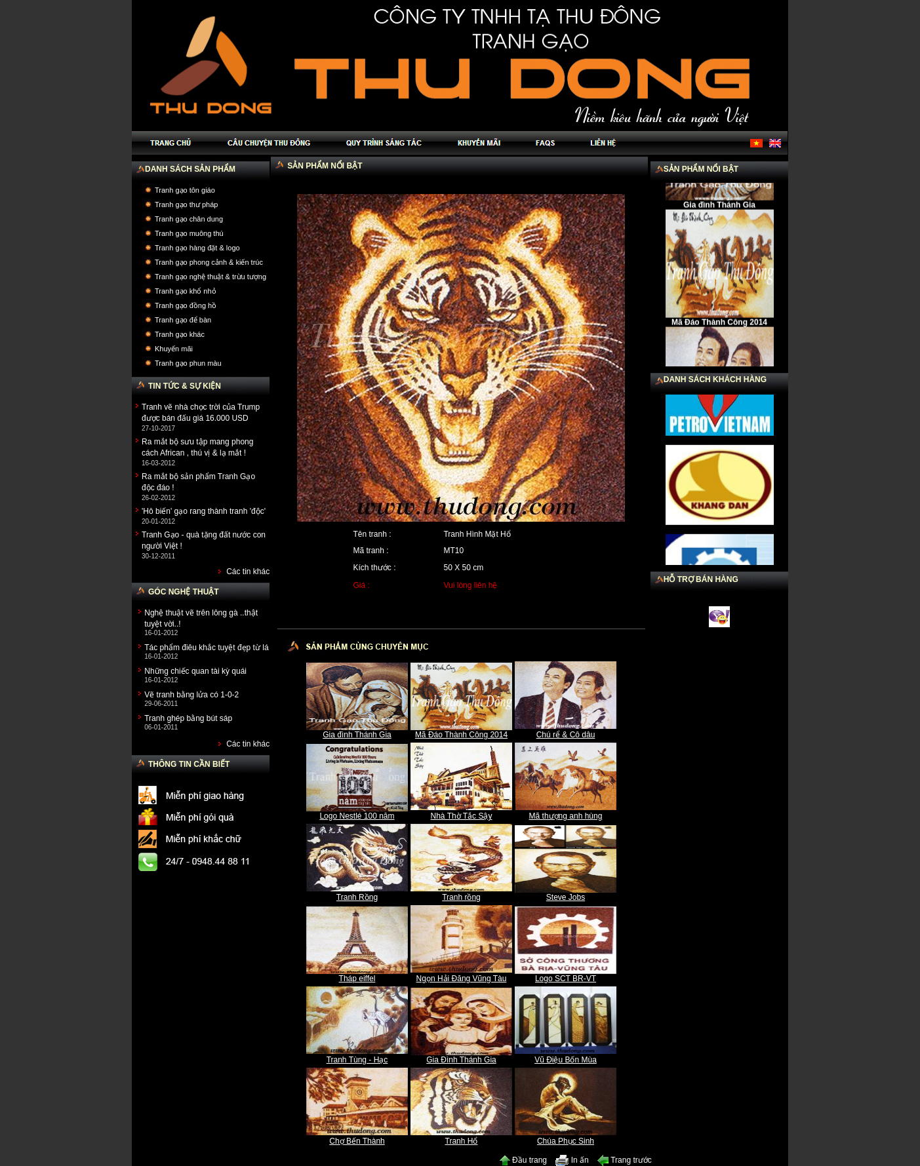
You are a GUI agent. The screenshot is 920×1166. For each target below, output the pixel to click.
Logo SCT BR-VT (565, 978)
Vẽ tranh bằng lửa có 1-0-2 (191, 694)
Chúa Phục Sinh (565, 1141)
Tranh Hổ (461, 1141)
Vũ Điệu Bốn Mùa (565, 1059)
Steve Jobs (565, 897)
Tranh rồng (461, 897)
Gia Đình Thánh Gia (461, 1059)
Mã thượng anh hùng (566, 816)
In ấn (571, 1160)
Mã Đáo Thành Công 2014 (461, 734)
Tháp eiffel (357, 978)
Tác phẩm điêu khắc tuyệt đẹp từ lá (206, 647)
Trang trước (624, 1160)
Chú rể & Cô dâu (565, 734)
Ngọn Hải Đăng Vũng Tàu (461, 978)
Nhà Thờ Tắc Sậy (461, 816)
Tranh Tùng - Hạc (357, 1059)
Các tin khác (248, 571)
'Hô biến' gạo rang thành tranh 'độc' (204, 511)
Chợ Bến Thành (357, 1141)
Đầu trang (523, 1160)
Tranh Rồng (357, 897)
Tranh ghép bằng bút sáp (188, 718)
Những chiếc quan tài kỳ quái (195, 671)
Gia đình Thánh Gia (357, 734)
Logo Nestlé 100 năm (356, 816)
